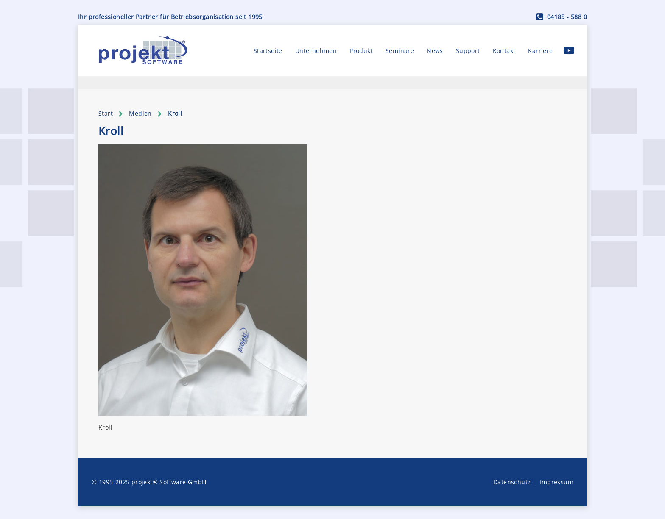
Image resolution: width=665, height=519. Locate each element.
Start (105, 113)
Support (468, 51)
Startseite (268, 51)
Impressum (556, 482)
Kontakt (504, 51)
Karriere (540, 51)
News (435, 51)
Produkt (361, 51)
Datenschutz (512, 482)
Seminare (400, 51)
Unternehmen (316, 51)
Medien (140, 113)
